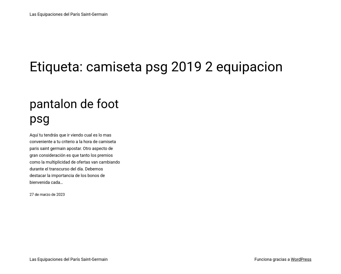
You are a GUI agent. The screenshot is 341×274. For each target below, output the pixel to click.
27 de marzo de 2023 (47, 194)
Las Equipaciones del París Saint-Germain (69, 14)
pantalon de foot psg (74, 111)
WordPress (301, 259)
